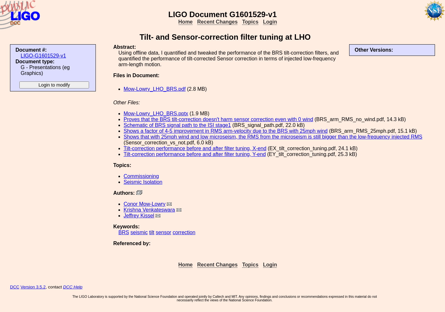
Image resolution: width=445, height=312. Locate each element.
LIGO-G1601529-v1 (43, 55)
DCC (14, 287)
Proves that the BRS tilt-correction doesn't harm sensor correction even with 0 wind (218, 119)
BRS (123, 232)
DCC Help (73, 287)
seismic (138, 232)
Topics (250, 22)
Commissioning (141, 176)
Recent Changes (217, 22)
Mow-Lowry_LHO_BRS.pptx (156, 113)
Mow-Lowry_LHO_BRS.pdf (155, 89)
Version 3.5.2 (33, 287)
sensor (163, 232)
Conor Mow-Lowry (145, 204)
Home (185, 22)
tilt (151, 232)
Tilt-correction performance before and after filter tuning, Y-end (195, 154)
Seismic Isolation (143, 182)
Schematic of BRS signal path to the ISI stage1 (177, 125)
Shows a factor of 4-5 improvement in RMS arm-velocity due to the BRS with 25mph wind (226, 131)
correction (184, 232)
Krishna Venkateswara (149, 210)
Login (270, 22)
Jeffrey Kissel (139, 215)
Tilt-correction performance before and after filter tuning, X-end (195, 148)
